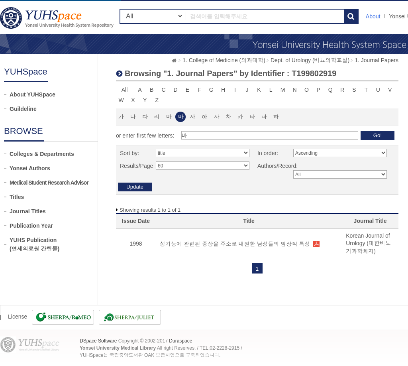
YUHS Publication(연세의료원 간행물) (34, 244)
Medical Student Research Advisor (49, 182)
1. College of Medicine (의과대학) (223, 60)
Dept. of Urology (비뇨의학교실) (310, 60)
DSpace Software (98, 341)
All (125, 90)
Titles (17, 197)
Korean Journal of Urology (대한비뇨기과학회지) (368, 243)
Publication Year (31, 225)
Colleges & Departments (42, 154)
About (373, 16)
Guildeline (23, 109)
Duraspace (180, 341)
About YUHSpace (32, 94)
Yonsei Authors (30, 168)
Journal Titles (28, 211)
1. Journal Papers (376, 60)
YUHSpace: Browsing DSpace (58, 17)
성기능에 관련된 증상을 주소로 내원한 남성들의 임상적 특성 (235, 244)
